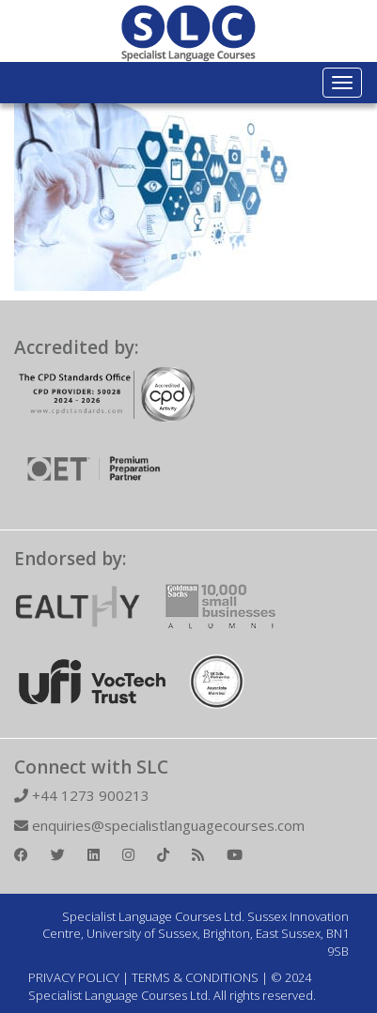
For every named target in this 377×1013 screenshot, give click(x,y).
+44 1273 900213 (81, 795)
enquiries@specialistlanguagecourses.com (159, 825)
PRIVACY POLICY (73, 977)
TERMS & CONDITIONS (195, 977)
